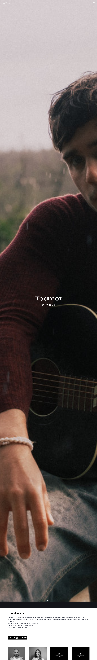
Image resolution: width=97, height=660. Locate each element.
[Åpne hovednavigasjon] (94, 2)
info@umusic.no (28, 625)
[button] (47, 600)
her (37, 623)
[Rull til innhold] (48, 597)
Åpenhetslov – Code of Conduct (17, 627)
